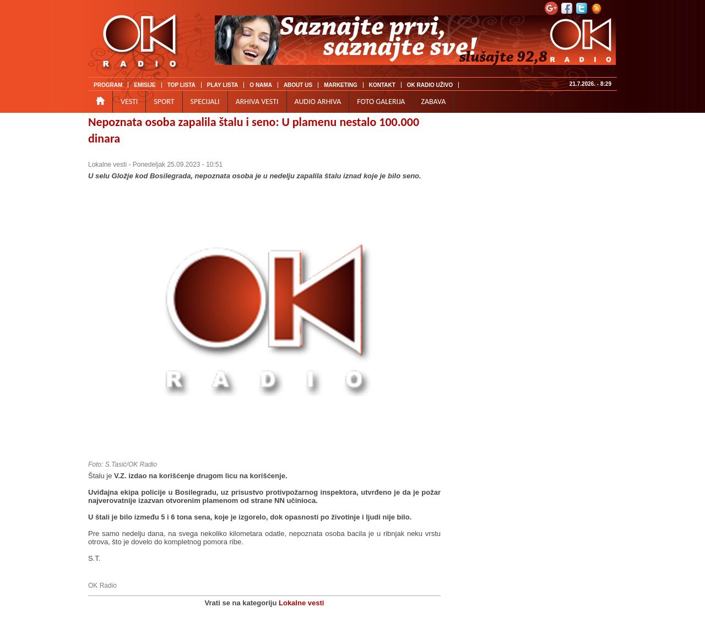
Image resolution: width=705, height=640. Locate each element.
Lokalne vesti (107, 164)
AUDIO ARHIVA (318, 101)
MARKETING (340, 85)
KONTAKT (382, 85)
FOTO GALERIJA (381, 101)
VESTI (129, 101)
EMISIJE (144, 85)
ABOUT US (298, 85)
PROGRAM (108, 85)
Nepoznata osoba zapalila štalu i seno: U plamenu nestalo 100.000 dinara (253, 130)
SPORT (164, 101)
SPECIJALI (205, 101)
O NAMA (261, 85)
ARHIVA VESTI (257, 101)
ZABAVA (433, 101)
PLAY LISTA (222, 85)
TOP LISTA (181, 85)
